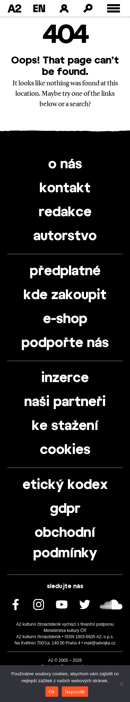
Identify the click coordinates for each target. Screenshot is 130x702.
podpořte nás (65, 343)
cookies (65, 450)
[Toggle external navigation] (113, 8)
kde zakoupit (65, 295)
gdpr (65, 509)
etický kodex (65, 485)
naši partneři (65, 402)
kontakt (65, 188)
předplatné (65, 271)
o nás (65, 164)
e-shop (65, 319)
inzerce (65, 378)
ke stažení (65, 426)
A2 (14, 8)
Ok (52, 691)
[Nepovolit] (121, 683)
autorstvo (65, 236)
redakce (65, 212)
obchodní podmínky (65, 543)
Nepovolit (75, 691)
